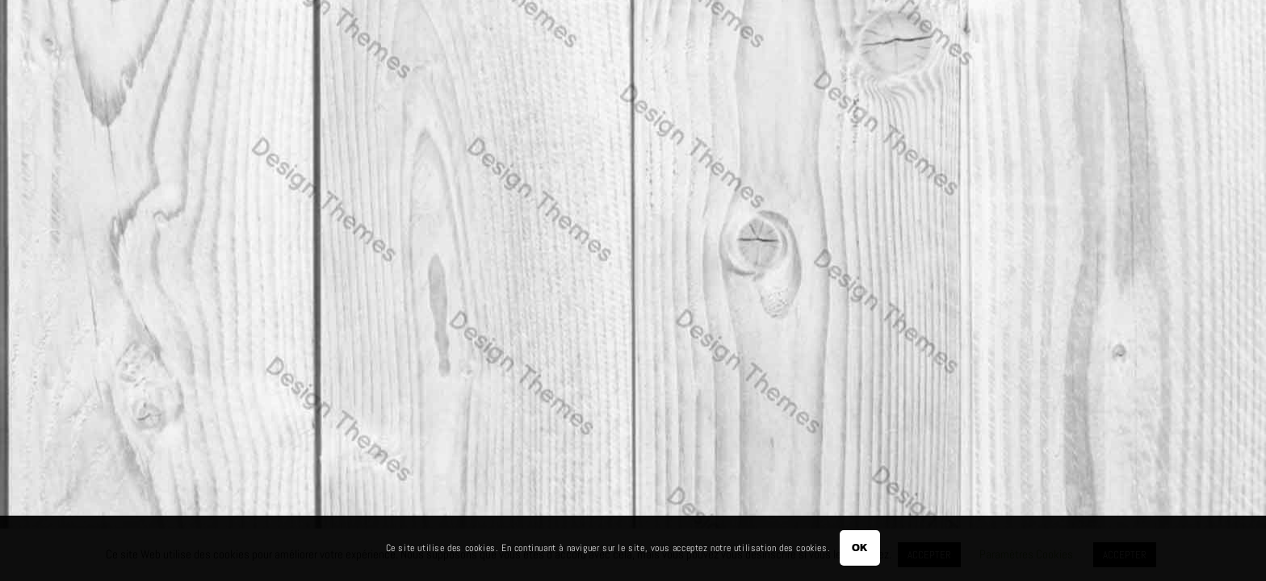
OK (860, 547)
